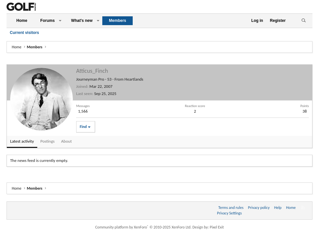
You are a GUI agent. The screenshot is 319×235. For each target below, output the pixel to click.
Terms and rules (230, 207)
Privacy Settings (229, 213)
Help (278, 207)
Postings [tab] (48, 141)
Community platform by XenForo (143, 227)
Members (117, 20)
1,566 (83, 111)
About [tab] (66, 141)
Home (21, 20)
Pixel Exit (217, 227)
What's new (82, 20)
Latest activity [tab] (22, 141)
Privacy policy (259, 207)
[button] (60, 20)
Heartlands (134, 79)
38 (304, 111)
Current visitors (24, 32)
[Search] (303, 20)
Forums (47, 20)
